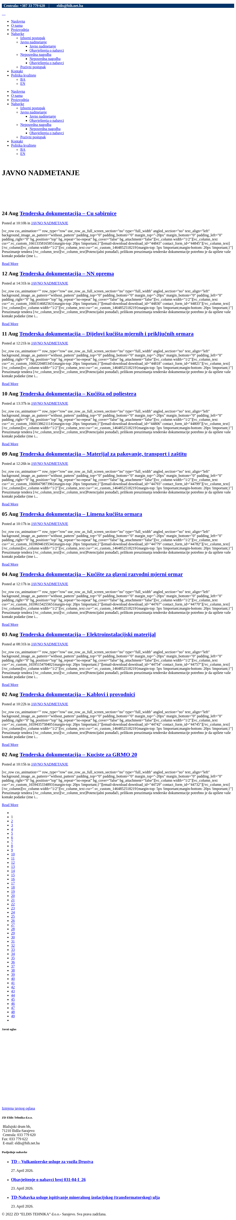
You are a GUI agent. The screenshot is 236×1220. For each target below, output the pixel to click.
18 (13, 887)
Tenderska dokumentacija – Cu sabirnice (68, 213)
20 (13, 896)
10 (13, 854)
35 (13, 958)
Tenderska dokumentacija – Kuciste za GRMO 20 (78, 754)
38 (13, 970)
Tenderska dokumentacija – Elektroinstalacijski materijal (88, 634)
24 (13, 912)
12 (13, 862)
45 (13, 999)
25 (13, 916)
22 (13, 904)
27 (13, 925)
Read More (10, 264)
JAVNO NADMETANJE (49, 223)
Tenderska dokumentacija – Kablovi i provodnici (77, 694)
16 (13, 879)
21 (13, 900)
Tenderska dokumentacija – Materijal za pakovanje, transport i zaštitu (103, 454)
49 (13, 1016)
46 (13, 1004)
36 (13, 962)
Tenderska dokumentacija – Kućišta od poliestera (78, 394)
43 (13, 991)
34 (13, 954)
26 (13, 921)
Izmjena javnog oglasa (18, 1108)
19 (13, 891)
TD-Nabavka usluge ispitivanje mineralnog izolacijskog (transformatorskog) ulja (85, 1197)
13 (13, 867)
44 (13, 995)
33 (13, 950)
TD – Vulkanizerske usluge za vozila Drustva (52, 1161)
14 (13, 871)
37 (13, 966)
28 (13, 929)
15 (13, 875)
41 (13, 983)
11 (13, 858)
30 (13, 937)
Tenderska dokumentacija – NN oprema (67, 273)
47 (13, 1008)
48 (13, 1012)
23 (13, 908)
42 (13, 987)
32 (13, 945)
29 (13, 933)
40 (13, 979)
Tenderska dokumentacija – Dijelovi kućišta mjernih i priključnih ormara (106, 334)
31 (13, 941)
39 (13, 975)
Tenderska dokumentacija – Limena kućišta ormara (81, 514)
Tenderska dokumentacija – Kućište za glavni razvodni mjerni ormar (101, 574)
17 (13, 883)
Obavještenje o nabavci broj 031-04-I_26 (48, 1179)
